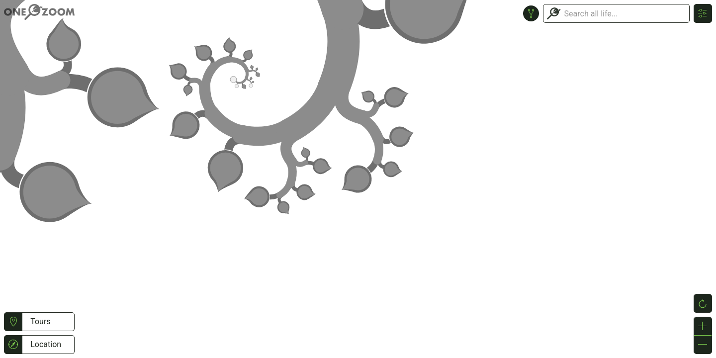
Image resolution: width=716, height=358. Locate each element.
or (358, 179)
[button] (13, 322)
